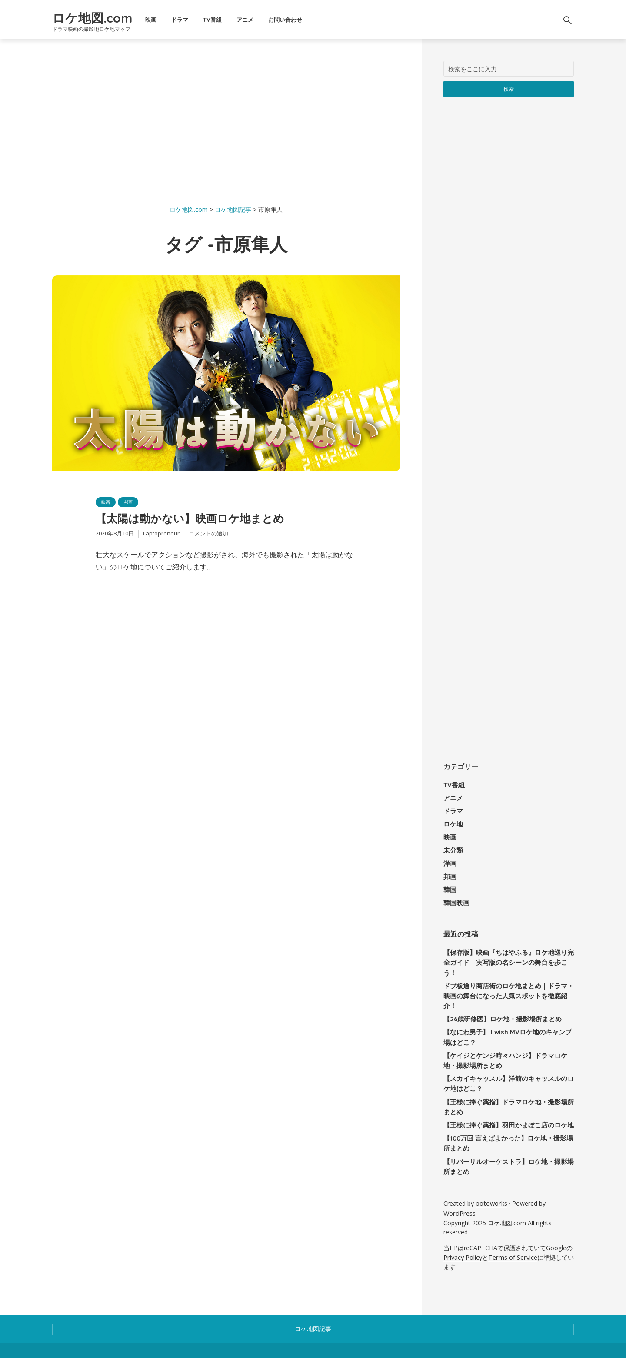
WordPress (458, 1177)
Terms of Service (512, 1220)
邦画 (132, 502)
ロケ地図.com (110, 15)
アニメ (281, 19)
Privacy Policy (462, 1220)
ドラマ (215, 19)
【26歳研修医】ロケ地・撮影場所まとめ (498, 991)
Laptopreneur (161, 538)
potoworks (491, 1168)
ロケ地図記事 (313, 1291)
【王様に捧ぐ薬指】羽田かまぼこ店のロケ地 (504, 1093)
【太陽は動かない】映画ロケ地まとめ (216, 521)
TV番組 (248, 19)
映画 (187, 19)
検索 (509, 89)
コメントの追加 (208, 538)
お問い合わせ (321, 19)
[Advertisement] (226, 122)
